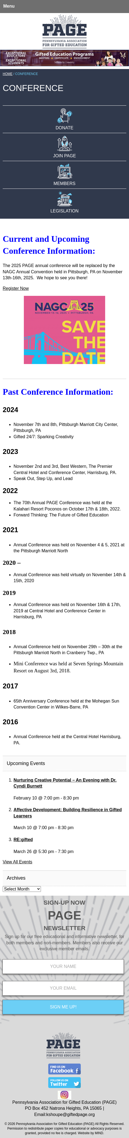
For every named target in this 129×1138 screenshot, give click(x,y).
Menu (9, 6)
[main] (64, 489)
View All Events (17, 862)
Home (7, 74)
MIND (99, 1133)
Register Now (16, 288)
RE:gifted (23, 839)
